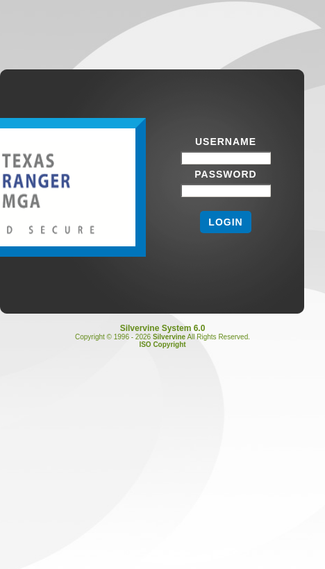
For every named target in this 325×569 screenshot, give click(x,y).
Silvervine (169, 337)
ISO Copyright (162, 344)
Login (225, 222)
